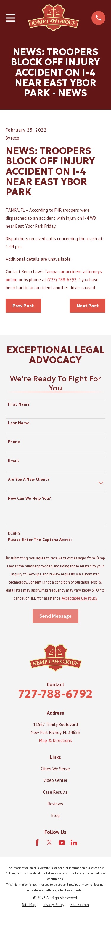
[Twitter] (49, 842)
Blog (55, 815)
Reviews (55, 804)
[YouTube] (62, 842)
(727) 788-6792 (61, 279)
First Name (19, 404)
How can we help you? (29, 498)
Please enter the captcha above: (40, 539)
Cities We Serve (55, 768)
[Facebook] (37, 842)
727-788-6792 (55, 694)
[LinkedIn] (74, 842)
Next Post (88, 306)
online (12, 279)
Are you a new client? (28, 479)
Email (13, 460)
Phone (14, 441)
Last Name (18, 423)
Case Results (55, 792)
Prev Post (23, 306)
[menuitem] (29, 904)
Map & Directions (55, 740)
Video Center (55, 780)
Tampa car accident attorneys (73, 271)
